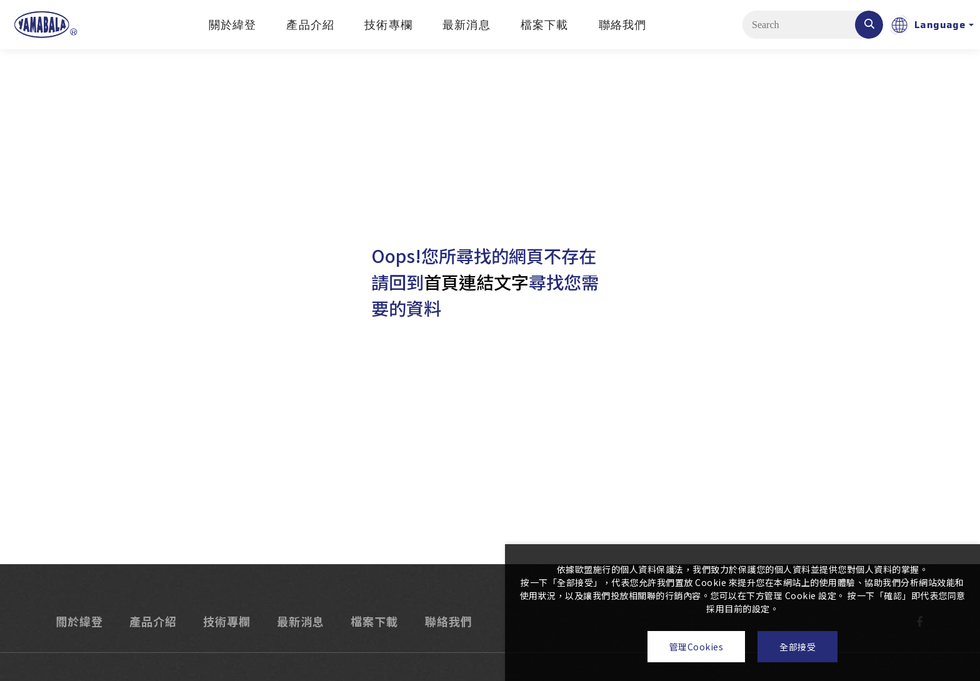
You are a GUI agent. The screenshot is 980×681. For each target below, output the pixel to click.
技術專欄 (388, 25)
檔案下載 (545, 25)
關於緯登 (233, 25)
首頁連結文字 (476, 281)
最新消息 (466, 25)
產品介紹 (310, 25)
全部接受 (797, 646)
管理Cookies (696, 646)
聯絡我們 (623, 25)
